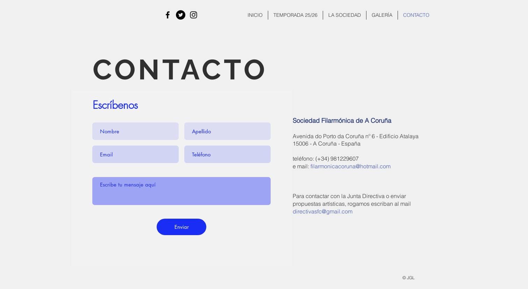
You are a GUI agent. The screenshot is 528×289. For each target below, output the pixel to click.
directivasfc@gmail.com (322, 211)
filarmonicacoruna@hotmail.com (351, 166)
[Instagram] (193, 15)
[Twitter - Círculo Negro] (180, 15)
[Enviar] (181, 227)
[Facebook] (167, 15)
